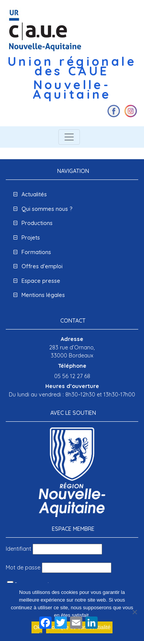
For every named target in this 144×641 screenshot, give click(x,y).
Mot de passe (23, 567)
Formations (36, 252)
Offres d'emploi (42, 266)
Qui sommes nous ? (47, 209)
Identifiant (18, 548)
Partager (51, 634)
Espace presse (41, 280)
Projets (31, 237)
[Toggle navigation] (69, 137)
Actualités (34, 194)
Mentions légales (43, 295)
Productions (37, 223)
